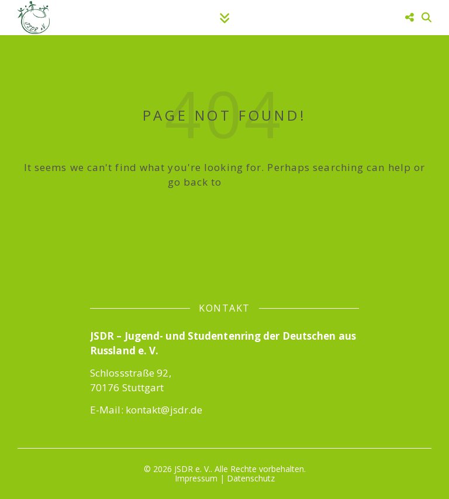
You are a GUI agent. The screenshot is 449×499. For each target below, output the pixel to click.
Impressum (196, 478)
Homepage (253, 182)
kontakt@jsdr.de (164, 409)
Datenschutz (251, 478)
